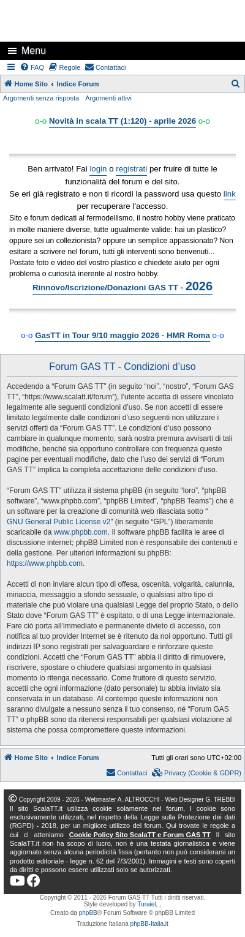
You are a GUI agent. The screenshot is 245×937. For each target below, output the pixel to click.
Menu (33, 50)
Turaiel (146, 904)
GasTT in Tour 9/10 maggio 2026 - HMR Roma (122, 335)
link (230, 193)
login (98, 168)
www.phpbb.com (81, 532)
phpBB (88, 912)
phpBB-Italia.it (149, 923)
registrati (131, 168)
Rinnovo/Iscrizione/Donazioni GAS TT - (122, 286)
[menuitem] (32, 67)
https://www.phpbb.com (45, 563)
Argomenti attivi (108, 98)
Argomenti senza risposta (41, 98)
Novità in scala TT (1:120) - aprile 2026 (122, 121)
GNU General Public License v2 (58, 521)
